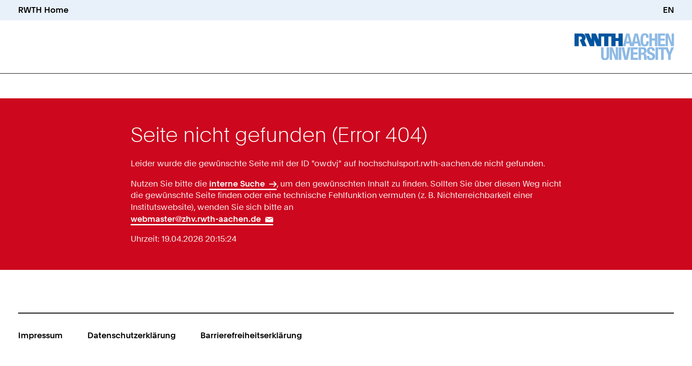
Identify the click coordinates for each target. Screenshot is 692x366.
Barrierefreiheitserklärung (251, 335)
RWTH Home (43, 10)
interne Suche (237, 184)
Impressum (40, 335)
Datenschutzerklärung (131, 335)
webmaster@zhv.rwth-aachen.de (196, 219)
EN (668, 10)
